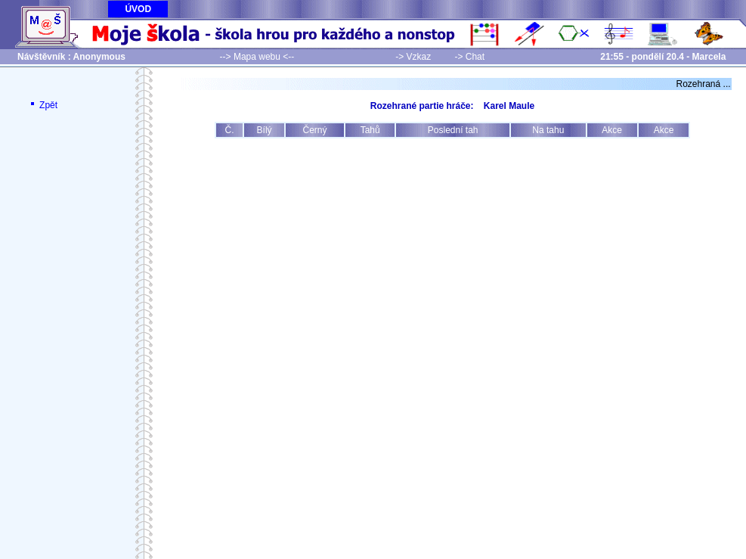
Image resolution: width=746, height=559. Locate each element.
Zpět (42, 105)
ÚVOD (138, 9)
